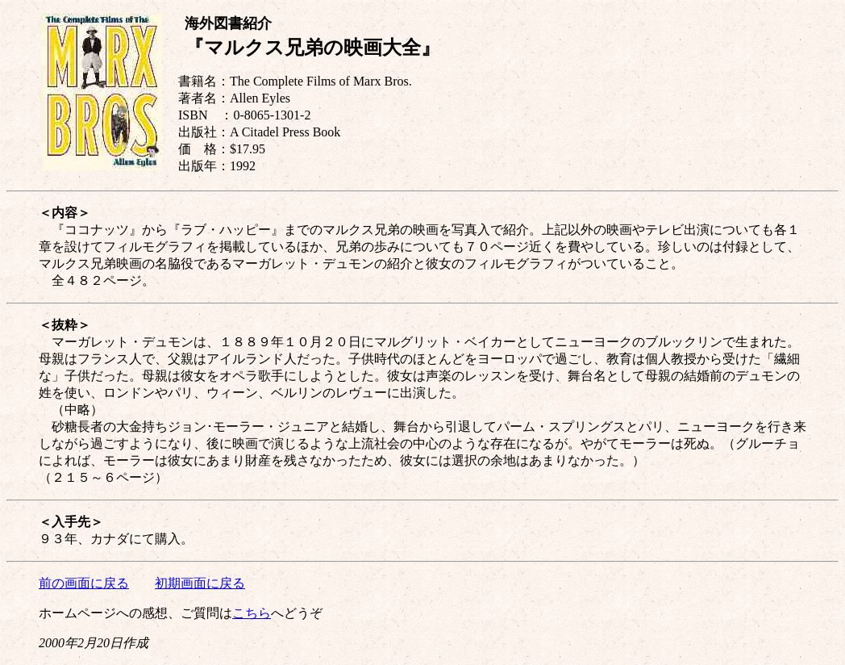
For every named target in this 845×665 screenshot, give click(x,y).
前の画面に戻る (84, 583)
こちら (251, 613)
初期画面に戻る (200, 583)
